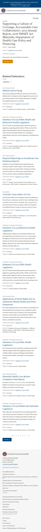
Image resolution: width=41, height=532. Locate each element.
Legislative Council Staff (14, 50)
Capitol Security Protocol (9, 474)
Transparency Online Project (10, 490)
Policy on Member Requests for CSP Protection (14, 528)
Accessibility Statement (8, 471)
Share (36, 18)
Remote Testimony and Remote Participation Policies (15, 499)
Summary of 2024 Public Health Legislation (17, 266)
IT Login (4, 520)
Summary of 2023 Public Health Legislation (17, 344)
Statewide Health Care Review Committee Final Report (16, 378)
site (30, 4)
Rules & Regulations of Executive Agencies (13, 483)
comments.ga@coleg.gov (10, 464)
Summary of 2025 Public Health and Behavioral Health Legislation (19, 121)
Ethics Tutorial (6, 518)
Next (29, 435)
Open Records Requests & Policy (11, 502)
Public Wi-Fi (5, 507)
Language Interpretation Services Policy (12, 496)
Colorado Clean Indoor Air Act (16, 194)
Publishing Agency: (9, 104)
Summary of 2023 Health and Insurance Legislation (20, 407)
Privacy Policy (6, 504)
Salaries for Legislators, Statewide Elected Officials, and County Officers (20, 485)
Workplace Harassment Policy (10, 512)
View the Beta (25, 4)
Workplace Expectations (9, 509)
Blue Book (18, 5)
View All (6, 439)
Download (6, 61)
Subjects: (6, 109)
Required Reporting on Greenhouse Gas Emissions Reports (20, 160)
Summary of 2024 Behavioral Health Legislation (19, 229)
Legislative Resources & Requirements (12, 480)
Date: (4, 106)
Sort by (4, 79)
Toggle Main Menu (37, 10)
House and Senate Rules (9, 525)
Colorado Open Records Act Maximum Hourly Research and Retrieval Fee (20, 477)
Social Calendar (6, 523)
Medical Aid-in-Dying (12, 90)
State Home (5, 488)
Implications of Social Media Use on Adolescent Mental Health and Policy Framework (19, 301)
